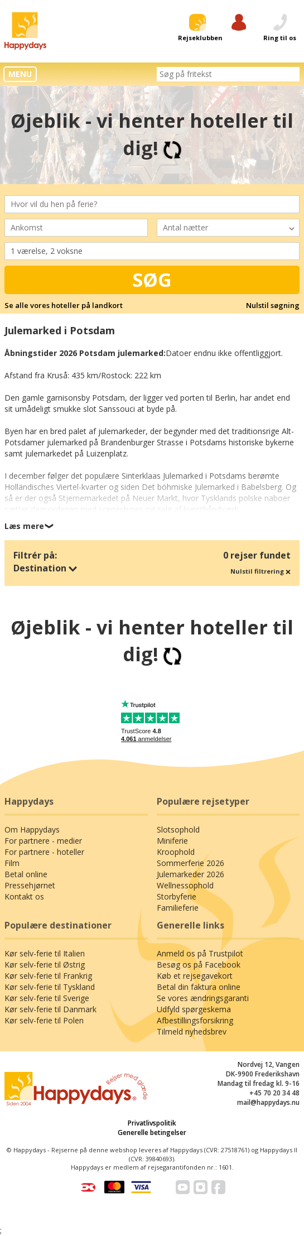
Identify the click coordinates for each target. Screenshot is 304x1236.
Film (12, 863)
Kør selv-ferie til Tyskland (49, 987)
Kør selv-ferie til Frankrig (48, 975)
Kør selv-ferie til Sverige (46, 998)
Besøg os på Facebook (198, 964)
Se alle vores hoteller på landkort (63, 305)
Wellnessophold (185, 885)
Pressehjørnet (29, 885)
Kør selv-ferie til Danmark (50, 1009)
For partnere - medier (43, 840)
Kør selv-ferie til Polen (44, 1020)
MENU (20, 74)
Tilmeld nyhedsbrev (191, 1031)
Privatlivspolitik (152, 1123)
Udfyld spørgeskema (194, 1009)
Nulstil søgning (273, 305)
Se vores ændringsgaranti (203, 998)
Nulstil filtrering (260, 571)
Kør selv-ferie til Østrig (44, 964)
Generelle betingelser (152, 1132)
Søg (152, 279)
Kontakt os (24, 896)
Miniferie (172, 840)
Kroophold (176, 852)
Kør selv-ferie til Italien (44, 953)
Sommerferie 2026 (190, 863)
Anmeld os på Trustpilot (200, 953)
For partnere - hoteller (44, 852)
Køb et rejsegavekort (195, 975)
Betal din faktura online (198, 987)
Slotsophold (178, 829)
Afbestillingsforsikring (195, 1020)
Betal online (25, 874)
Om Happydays (32, 829)
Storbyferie (176, 896)
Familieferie (178, 907)
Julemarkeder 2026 (190, 874)
